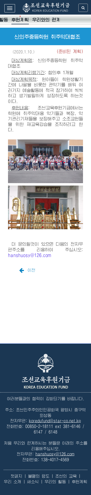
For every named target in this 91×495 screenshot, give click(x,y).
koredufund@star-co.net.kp (55, 421)
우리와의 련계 (46, 20)
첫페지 (16, 476)
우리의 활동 (55, 482)
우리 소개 (12, 482)
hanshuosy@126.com (29, 255)
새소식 (33, 482)
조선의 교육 (66, 476)
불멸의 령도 (39, 476)
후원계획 (20, 20)
